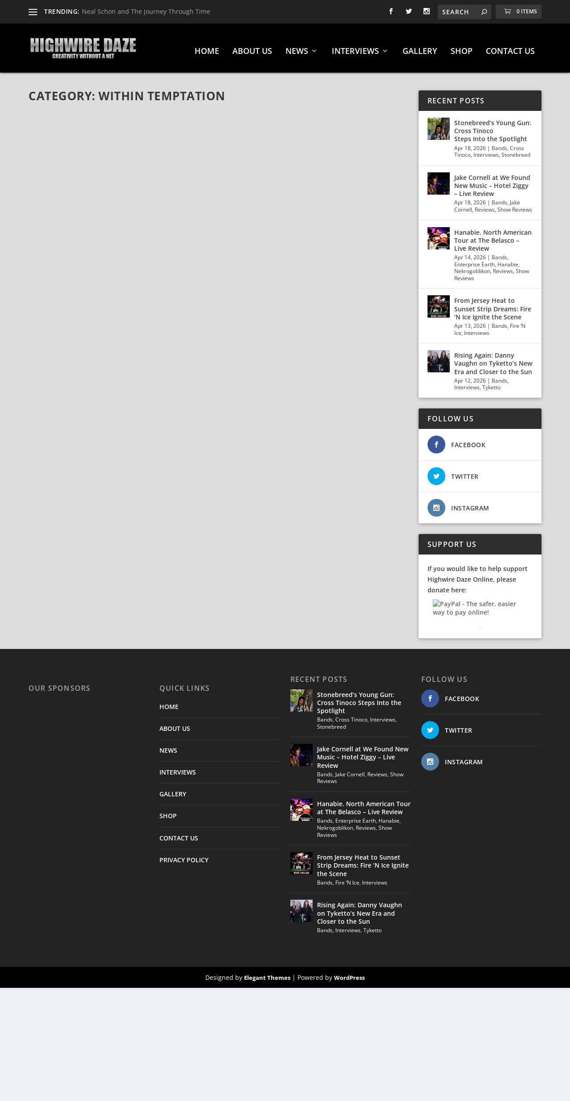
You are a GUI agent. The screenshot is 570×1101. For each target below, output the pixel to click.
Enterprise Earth (474, 260)
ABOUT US (252, 47)
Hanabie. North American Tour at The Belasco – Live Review (493, 236)
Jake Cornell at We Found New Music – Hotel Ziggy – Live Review (492, 181)
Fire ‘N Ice (347, 878)
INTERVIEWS (355, 47)
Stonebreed (515, 150)
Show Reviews (514, 205)
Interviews (486, 150)
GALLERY (420, 47)
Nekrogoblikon (472, 266)
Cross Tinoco (351, 715)
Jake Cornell (350, 770)
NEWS (296, 47)
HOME (207, 47)
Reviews (485, 205)
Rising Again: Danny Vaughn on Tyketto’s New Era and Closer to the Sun (493, 359)
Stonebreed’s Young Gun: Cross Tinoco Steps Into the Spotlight (492, 126)
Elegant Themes (267, 973)
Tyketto (491, 383)
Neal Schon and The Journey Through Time (146, 11)
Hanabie (507, 260)
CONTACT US (510, 47)
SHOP (461, 47)
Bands (499, 143)
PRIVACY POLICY (183, 855)
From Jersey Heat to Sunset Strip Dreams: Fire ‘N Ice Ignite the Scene (492, 304)
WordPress (349, 973)
